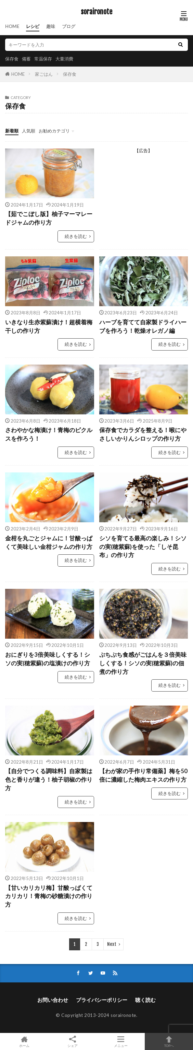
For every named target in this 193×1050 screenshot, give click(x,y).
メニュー (120, 1041)
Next (111, 944)
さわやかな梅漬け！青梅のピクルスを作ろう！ (48, 434)
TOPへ (169, 1041)
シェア (72, 1042)
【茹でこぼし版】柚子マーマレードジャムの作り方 (48, 218)
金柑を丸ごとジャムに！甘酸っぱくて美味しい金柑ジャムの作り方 (48, 542)
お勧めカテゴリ (54, 130)
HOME (12, 26)
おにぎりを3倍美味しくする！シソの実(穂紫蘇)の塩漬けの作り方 (47, 659)
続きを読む (76, 236)
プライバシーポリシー (101, 1000)
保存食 (11, 58)
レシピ (32, 26)
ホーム (24, 1041)
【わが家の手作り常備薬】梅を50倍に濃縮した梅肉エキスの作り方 (143, 775)
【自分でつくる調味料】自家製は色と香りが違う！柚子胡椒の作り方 (48, 780)
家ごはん (44, 74)
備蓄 (26, 58)
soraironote (96, 12)
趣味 (50, 26)
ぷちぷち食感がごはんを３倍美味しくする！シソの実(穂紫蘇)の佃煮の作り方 (142, 663)
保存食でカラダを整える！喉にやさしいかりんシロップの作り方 (142, 434)
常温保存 (43, 58)
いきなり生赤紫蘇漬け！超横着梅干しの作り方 (48, 326)
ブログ (68, 26)
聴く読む (145, 1000)
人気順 (28, 130)
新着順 (11, 130)
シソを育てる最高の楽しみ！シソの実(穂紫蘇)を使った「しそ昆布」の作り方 (142, 547)
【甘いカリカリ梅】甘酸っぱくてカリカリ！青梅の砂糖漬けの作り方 (48, 896)
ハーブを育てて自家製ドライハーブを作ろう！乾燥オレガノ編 (142, 326)
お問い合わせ (52, 1000)
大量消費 (64, 58)
